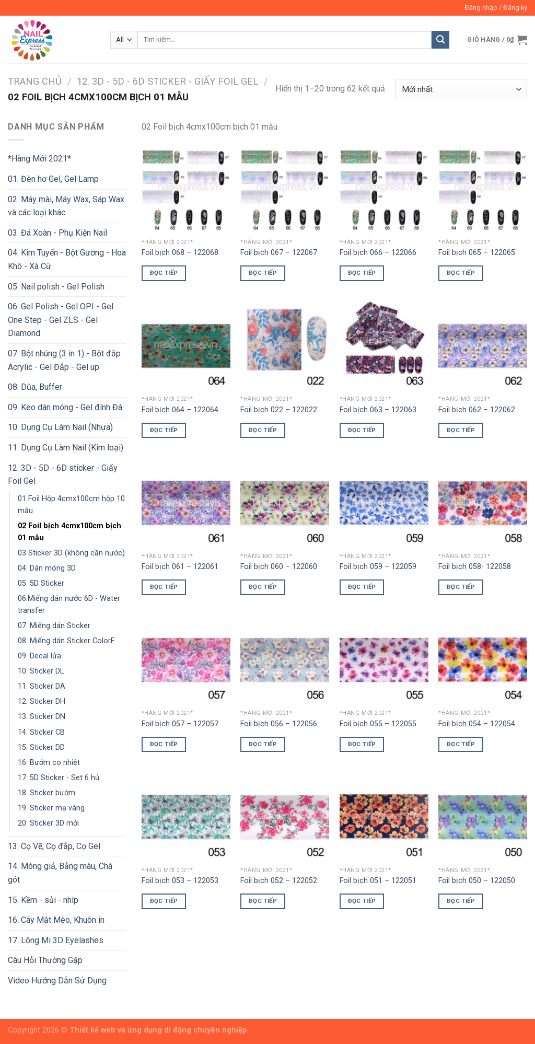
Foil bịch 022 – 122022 (278, 409)
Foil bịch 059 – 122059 (378, 566)
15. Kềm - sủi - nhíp (43, 900)
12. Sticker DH (41, 701)
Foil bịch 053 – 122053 (180, 880)
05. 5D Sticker (41, 583)
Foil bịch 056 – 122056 (278, 724)
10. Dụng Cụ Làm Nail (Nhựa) (60, 427)
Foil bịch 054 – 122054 (476, 724)
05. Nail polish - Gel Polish (56, 287)
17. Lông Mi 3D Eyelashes (55, 940)
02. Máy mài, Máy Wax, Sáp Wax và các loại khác (66, 206)
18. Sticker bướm (46, 792)
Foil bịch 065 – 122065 (476, 252)
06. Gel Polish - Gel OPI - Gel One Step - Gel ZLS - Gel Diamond (60, 319)
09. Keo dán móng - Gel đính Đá (65, 407)
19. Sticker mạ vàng (51, 808)
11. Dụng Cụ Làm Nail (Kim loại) (65, 448)
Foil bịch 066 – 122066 (378, 252)
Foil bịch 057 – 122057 (180, 724)
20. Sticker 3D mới (48, 823)
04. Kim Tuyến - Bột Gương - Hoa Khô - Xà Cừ (67, 259)
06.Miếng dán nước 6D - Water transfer (69, 604)
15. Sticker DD (41, 747)
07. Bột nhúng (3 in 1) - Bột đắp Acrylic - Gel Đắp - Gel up (64, 360)
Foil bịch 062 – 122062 (476, 409)
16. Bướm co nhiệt (49, 762)
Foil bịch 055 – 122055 (378, 724)
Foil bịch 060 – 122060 (278, 566)
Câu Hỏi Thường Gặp (45, 960)
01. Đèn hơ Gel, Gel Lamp (53, 179)
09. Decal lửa (39, 656)
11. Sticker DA (41, 686)
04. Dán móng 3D (47, 568)
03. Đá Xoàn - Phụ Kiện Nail (57, 233)
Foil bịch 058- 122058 (474, 566)
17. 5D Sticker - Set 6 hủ (58, 777)
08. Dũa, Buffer (35, 387)
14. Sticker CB (41, 732)
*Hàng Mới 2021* (39, 159)
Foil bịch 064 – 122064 (180, 409)
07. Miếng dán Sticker (54, 625)
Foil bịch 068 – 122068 (180, 252)
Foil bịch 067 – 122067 (278, 252)
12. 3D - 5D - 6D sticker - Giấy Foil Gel (167, 81)
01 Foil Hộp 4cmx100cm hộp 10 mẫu (71, 504)
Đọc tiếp (164, 272)
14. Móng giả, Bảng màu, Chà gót (60, 873)
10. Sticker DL (41, 671)
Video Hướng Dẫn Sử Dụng (57, 980)
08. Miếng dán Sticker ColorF (66, 640)
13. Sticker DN (41, 716)
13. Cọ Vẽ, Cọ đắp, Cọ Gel (54, 846)
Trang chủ (35, 81)
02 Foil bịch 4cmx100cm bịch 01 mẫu (69, 531)
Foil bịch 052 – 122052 (278, 880)
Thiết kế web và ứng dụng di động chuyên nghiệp (158, 1030)
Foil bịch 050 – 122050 (476, 880)
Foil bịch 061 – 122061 (180, 566)
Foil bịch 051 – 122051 (378, 880)
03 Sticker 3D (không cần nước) (71, 553)
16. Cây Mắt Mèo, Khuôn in (56, 920)
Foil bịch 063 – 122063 (378, 409)
